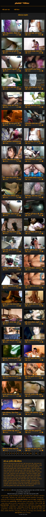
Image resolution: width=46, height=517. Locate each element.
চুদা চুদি (21, 495)
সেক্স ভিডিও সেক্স (13, 497)
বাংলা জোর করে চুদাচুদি (23, 482)
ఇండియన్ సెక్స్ (13, 501)
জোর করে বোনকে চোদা (32, 477)
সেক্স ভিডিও (19, 509)
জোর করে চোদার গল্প (21, 475)
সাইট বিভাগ (16, 9)
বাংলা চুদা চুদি (27, 507)
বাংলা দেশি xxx (24, 510)
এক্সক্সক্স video (20, 507)
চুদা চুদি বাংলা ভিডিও (14, 495)
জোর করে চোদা (23, 2)
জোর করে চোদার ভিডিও (34, 475)
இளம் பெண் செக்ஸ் (28, 501)
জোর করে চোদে (7, 477)
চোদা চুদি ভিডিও (5, 495)
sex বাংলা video (32, 499)
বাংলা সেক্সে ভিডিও (37, 510)
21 (36, 453)
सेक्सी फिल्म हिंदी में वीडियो (36, 507)
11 (31, 453)
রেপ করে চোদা (30, 485)
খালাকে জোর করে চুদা (9, 463)
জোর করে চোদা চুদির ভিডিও (27, 472)
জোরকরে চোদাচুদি (25, 480)
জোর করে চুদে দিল (28, 470)
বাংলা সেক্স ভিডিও (38, 501)
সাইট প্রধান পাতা (6, 9)
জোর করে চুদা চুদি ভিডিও (31, 465)
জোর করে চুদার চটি (8, 470)
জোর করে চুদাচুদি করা (33, 467)
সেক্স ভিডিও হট (4, 507)
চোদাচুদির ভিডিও (41, 499)
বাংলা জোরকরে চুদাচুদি (30, 484)
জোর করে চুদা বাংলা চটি (20, 467)
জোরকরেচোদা (35, 480)
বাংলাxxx (28, 512)
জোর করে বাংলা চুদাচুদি (19, 477)
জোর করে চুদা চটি (8, 465)
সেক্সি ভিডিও (19, 501)
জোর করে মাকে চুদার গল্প (10, 478)
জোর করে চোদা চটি (13, 472)
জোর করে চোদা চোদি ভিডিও (18, 473)
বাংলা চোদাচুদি (5, 497)
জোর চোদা (33, 478)
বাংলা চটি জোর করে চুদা (10, 482)
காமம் (24, 512)
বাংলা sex (30, 510)
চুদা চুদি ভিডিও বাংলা (28, 495)
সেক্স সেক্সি (31, 509)
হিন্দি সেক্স (36, 509)
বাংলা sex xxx (40, 497)
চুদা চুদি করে (19, 463)
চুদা (44, 501)
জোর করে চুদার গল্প (36, 468)
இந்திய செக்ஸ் (41, 505)
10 (27, 453)
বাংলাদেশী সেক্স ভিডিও (31, 497)
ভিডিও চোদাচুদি (39, 503)
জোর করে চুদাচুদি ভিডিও (23, 468)
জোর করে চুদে (19, 470)
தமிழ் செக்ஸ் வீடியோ (7, 503)
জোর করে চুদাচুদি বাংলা (9, 468)
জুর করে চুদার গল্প (28, 463)
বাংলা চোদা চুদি (21, 497)
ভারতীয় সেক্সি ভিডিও (9, 510)
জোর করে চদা (37, 463)
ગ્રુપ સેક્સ (25, 509)
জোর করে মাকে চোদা (23, 478)
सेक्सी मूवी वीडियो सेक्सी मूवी (22, 499)
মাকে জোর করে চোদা (19, 485)
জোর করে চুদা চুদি (19, 465)
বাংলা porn (17, 510)
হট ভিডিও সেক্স (12, 509)
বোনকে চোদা (4, 499)
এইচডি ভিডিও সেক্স (32, 505)
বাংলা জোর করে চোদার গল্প (16, 484)
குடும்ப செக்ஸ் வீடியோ (19, 503)
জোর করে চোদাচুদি (31, 473)
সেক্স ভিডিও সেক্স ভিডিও (39, 495)
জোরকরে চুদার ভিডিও (14, 480)
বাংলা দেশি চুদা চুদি (11, 499)
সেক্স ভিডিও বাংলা (5, 501)
